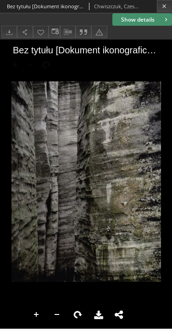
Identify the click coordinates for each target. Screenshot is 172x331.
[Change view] (54, 32)
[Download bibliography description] (68, 32)
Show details (145, 19)
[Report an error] (99, 32)
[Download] (9, 32)
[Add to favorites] (41, 32)
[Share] (25, 32)
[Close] (164, 6)
